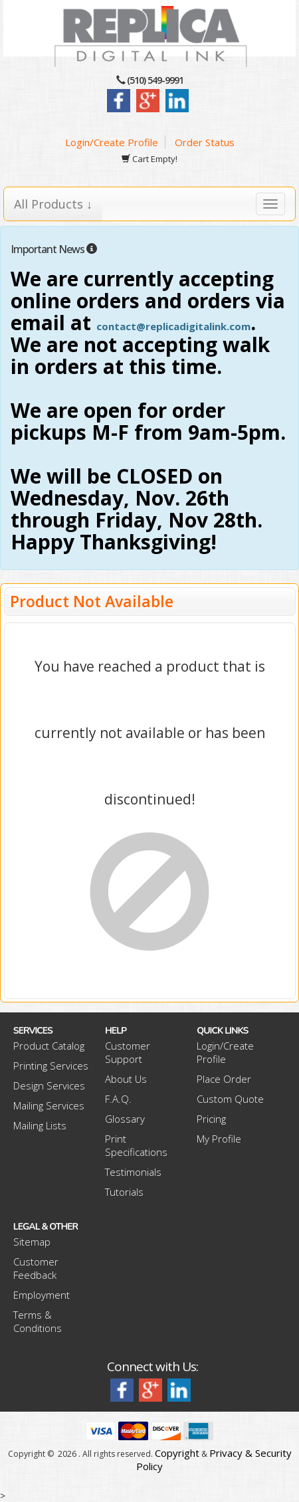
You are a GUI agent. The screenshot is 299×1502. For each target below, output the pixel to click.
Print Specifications (136, 1145)
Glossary (125, 1118)
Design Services (49, 1085)
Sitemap (31, 1241)
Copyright (177, 1452)
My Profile (219, 1138)
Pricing (211, 1118)
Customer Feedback (35, 1268)
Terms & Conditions (37, 1321)
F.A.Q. (118, 1098)
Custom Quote (230, 1098)
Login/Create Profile (111, 142)
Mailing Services (48, 1105)
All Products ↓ (53, 204)
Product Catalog (48, 1045)
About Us (126, 1078)
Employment (41, 1294)
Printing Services (50, 1065)
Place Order (224, 1078)
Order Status (205, 142)
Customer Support (127, 1052)
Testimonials (133, 1171)
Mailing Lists (39, 1125)
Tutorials (124, 1191)
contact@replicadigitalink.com (173, 326)
